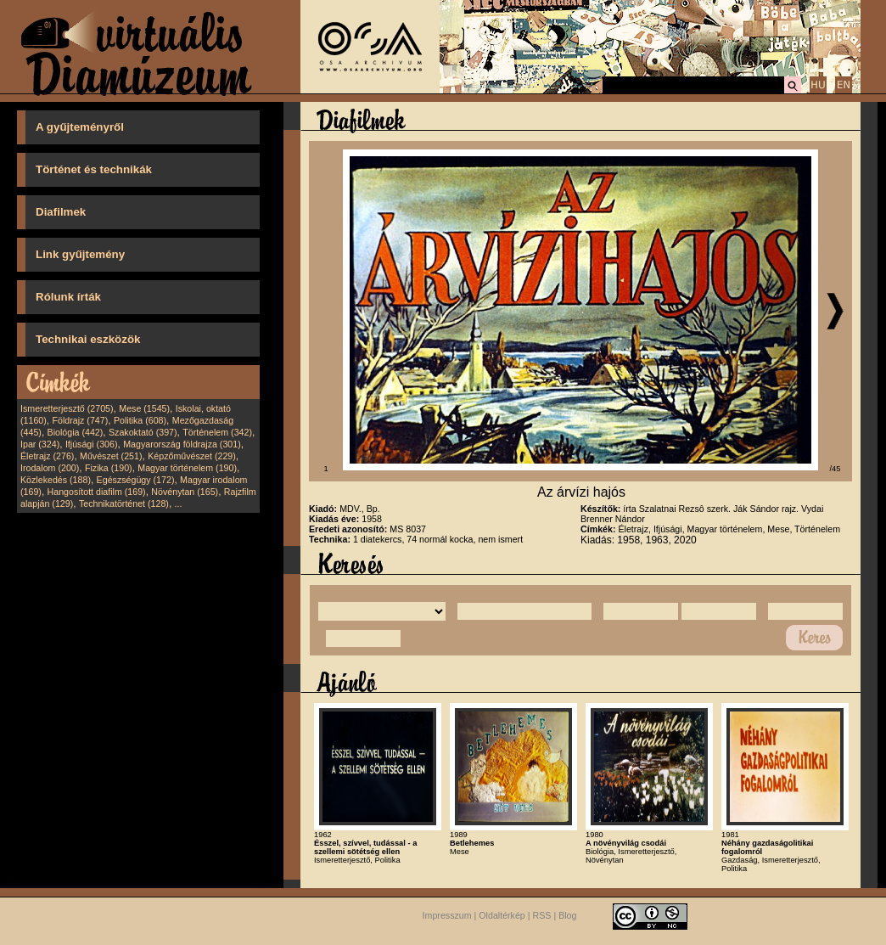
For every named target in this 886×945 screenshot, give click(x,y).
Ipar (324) (39, 444)
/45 (835, 468)
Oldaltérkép (502, 915)
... (178, 503)
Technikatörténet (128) (124, 503)
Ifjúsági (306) (91, 444)
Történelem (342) (217, 432)
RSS (542, 915)
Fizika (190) (108, 468)
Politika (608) (140, 420)
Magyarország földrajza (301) (182, 444)
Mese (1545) (144, 408)
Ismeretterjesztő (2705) (67, 408)
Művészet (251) (111, 456)
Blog (567, 915)
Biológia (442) (76, 432)
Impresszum (447, 915)
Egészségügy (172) (136, 480)
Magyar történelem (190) (187, 468)
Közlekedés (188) (55, 480)
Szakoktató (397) (143, 432)
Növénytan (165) (184, 492)
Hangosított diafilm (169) (97, 492)
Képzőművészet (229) (192, 456)
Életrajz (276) (47, 456)
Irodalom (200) (49, 468)
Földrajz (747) (80, 420)
